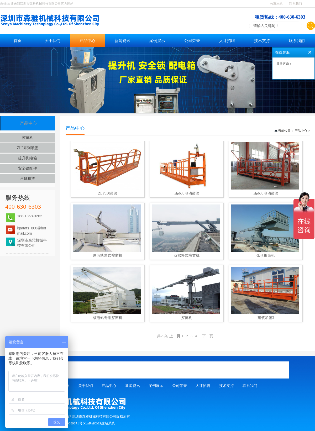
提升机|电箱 (27, 158)
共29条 (162, 336)
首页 (18, 41)
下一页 (207, 336)
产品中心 (87, 41)
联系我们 (295, 4)
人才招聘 (227, 41)
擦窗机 (27, 138)
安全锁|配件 (27, 168)
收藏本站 (276, 4)
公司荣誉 (192, 41)
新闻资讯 (122, 41)
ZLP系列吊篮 (27, 148)
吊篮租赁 (27, 179)
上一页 (191, 336)
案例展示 (157, 41)
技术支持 (262, 41)
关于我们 (52, 41)
